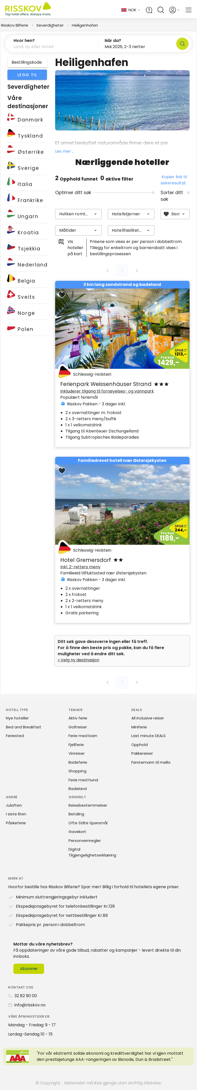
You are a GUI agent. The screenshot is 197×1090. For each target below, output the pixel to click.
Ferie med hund (83, 780)
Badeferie (77, 762)
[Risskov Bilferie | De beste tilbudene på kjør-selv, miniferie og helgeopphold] (28, 10)
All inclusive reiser (147, 718)
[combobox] (78, 214)
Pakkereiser (142, 753)
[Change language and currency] (131, 10)
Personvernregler (84, 840)
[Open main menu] (188, 10)
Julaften (14, 805)
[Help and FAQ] (149, 10)
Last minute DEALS (148, 735)
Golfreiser (77, 727)
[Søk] (182, 44)
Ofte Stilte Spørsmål (87, 823)
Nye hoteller (17, 718)
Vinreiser (76, 753)
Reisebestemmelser (87, 805)
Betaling (76, 814)
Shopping (77, 771)
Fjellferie (76, 744)
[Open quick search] (160, 10)
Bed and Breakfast (23, 727)
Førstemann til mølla (150, 762)
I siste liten (16, 814)
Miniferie (139, 727)
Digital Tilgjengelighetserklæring (92, 852)
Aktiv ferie (77, 718)
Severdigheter (50, 25)
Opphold (139, 744)
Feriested (15, 735)
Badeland (77, 788)
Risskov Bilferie (14, 25)
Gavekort (77, 831)
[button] (51, 43)
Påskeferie (16, 823)
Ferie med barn (82, 735)
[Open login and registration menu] (174, 10)
